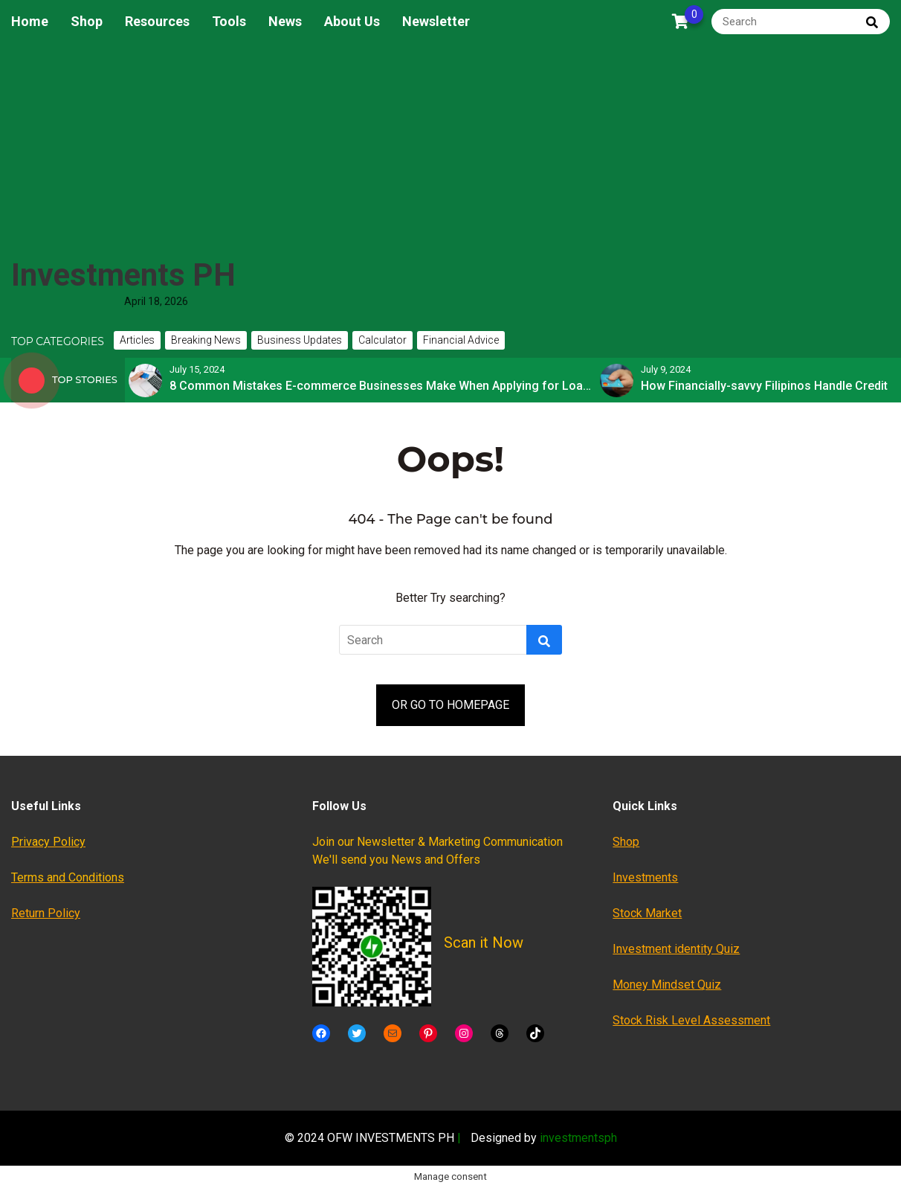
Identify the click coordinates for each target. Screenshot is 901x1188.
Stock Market (647, 913)
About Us (352, 21)
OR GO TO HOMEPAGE (450, 705)
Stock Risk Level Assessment (691, 1020)
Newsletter (436, 21)
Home (29, 21)
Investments (645, 877)
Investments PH (123, 275)
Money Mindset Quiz (667, 984)
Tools (229, 21)
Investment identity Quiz (676, 949)
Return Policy (45, 913)
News (285, 21)
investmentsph (578, 1138)
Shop (87, 21)
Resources (157, 21)
